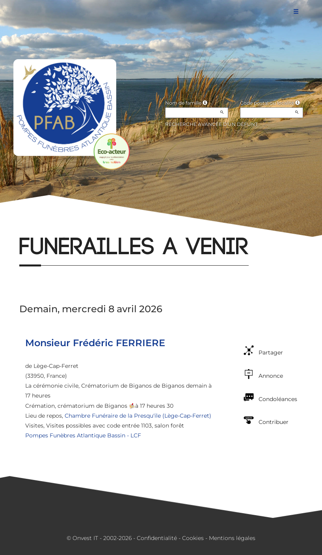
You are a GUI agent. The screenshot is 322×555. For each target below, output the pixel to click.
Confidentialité (157, 538)
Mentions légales (232, 538)
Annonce (271, 375)
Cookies (193, 538)
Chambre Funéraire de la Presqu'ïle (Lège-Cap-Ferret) (138, 415)
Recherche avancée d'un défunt (211, 124)
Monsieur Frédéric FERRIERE (95, 343)
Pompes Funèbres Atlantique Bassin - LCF (83, 435)
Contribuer (273, 422)
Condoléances (278, 399)
